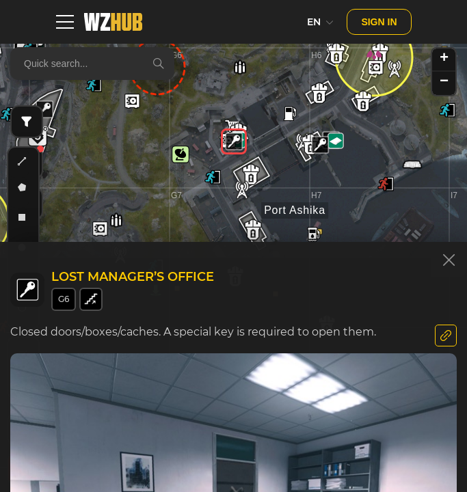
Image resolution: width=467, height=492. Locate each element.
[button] (44, 109)
